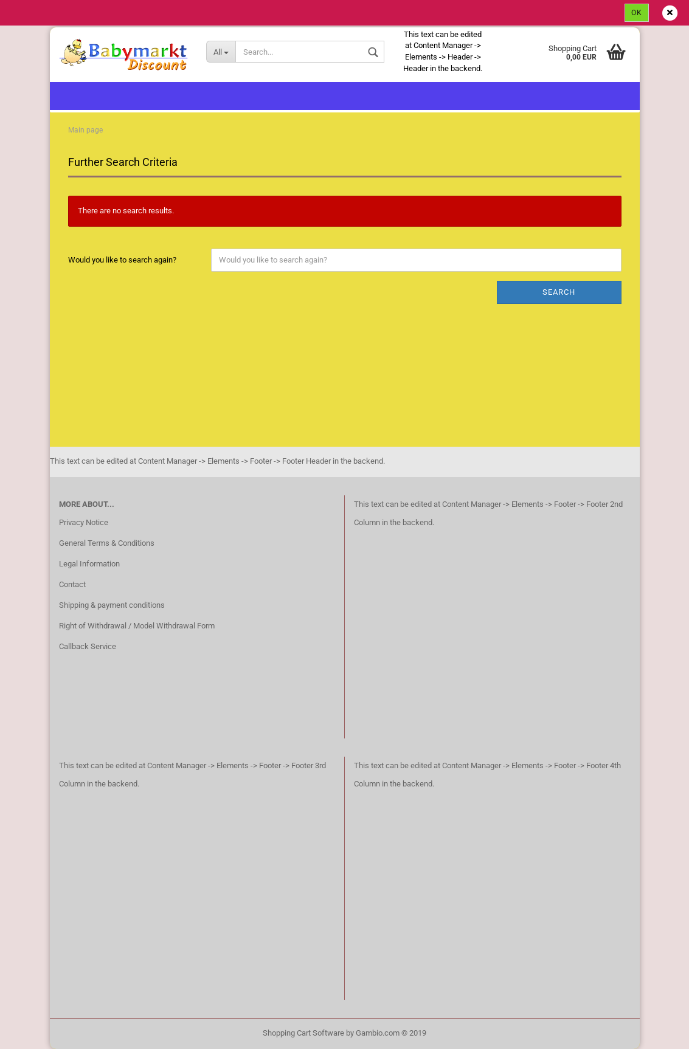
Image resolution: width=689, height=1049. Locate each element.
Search (558, 292)
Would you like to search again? (122, 259)
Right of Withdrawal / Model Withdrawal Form (137, 625)
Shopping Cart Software (303, 1032)
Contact (72, 584)
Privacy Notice (83, 522)
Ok (636, 13)
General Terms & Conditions (106, 543)
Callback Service (87, 646)
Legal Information (89, 563)
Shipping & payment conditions (112, 605)
